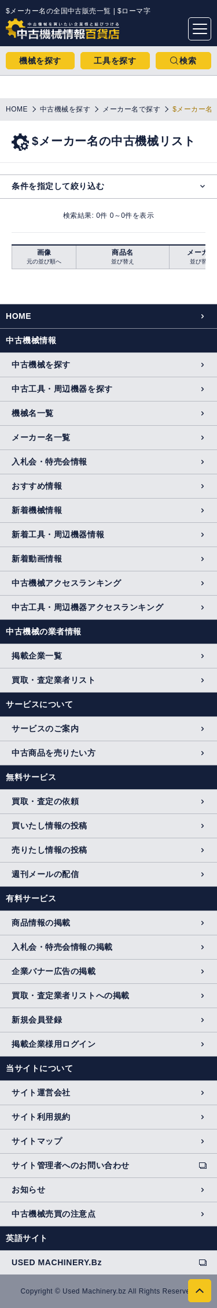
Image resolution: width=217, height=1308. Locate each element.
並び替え (122, 261)
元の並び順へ (44, 261)
